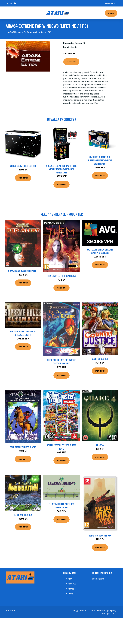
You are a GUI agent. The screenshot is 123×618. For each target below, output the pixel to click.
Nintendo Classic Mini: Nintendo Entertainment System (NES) (100, 160)
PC (84, 43)
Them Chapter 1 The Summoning (61, 275)
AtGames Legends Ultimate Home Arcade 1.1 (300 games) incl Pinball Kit (61, 169)
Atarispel (72, 588)
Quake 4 (100, 445)
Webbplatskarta (109, 613)
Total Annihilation (23, 514)
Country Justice (100, 358)
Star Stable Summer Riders (23, 447)
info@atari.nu (110, 3)
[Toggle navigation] (9, 13)
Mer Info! (71, 61)
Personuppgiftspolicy (106, 610)
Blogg (70, 593)
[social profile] (15, 3)
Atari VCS (72, 583)
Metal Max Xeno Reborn (100, 535)
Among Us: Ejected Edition (23, 165)
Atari (70, 578)
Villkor (92, 610)
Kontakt (83, 610)
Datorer (78, 43)
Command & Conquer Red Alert (23, 270)
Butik (111, 13)
